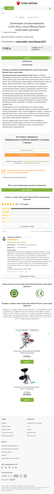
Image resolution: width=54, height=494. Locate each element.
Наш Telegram (27, 190)
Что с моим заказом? (7, 432)
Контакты (44, 8)
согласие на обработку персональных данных (34, 161)
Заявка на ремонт (6, 429)
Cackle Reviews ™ (47, 231)
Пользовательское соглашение (9, 449)
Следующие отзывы (27, 276)
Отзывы (29, 429)
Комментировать (12, 271)
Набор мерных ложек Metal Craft (14, 177)
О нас (28, 426)
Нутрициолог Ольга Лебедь (34, 423)
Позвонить (47, 8)
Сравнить (21, 17)
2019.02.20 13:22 (26, 237)
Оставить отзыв (27, 226)
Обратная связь (31, 432)
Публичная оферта (6, 452)
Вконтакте (6, 467)
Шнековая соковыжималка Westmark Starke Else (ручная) (27, 352)
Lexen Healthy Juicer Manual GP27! (31, 41)
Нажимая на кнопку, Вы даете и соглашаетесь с (27, 162)
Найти (10, 8)
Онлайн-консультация (7, 435)
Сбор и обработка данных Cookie (10, 458)
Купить (27, 362)
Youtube (16, 467)
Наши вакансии (31, 435)
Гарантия (3, 423)
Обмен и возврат (6, 426)
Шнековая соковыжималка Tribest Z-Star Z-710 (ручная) (27, 388)
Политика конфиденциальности (10, 446)
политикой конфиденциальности (31, 163)
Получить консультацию (27, 155)
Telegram (13, 467)
